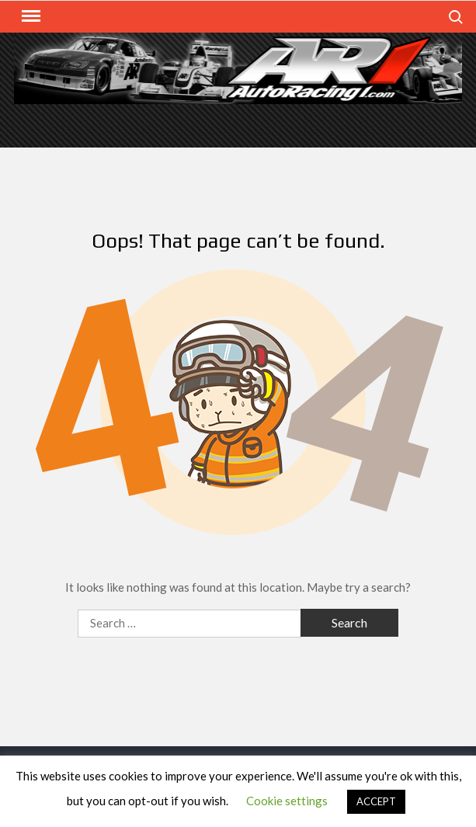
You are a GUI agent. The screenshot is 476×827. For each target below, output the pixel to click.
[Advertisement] (238, 124)
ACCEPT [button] (376, 801)
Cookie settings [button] (287, 801)
